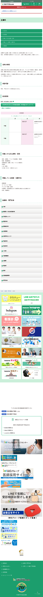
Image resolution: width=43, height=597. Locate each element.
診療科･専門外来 (27, 563)
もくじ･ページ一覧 (7, 575)
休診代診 (5, 30)
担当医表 (5, 34)
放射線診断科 (6, 275)
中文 (33, 1)
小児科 (4, 251)
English (12, 1)
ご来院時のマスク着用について (9, 11)
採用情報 (5, 572)
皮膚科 (4, 260)
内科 (4, 206)
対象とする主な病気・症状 (8, 38)
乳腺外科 (5, 241)
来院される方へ (6, 566)
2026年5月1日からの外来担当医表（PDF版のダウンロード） (18, 104)
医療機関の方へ (6, 569)
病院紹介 (5, 563)
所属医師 (5, 45)
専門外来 (5, 280)
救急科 (4, 265)
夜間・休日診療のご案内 (6, 101)
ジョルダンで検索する (9, 432)
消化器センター (7, 216)
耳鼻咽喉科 (6, 255)
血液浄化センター (7, 236)
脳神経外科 (6, 226)
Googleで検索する (8, 427)
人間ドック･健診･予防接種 (29, 566)
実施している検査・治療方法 (9, 42)
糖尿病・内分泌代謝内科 (9, 211)
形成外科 (5, 246)
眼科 (4, 270)
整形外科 (5, 221)
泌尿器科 (5, 231)
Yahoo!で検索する (8, 430)
